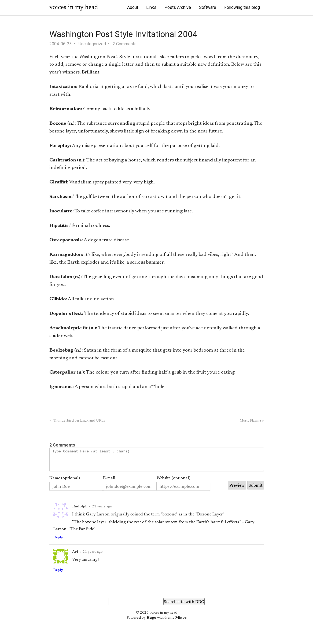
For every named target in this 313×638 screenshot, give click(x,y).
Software (207, 7)
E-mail (109, 482)
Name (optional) (64, 482)
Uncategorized (92, 43)
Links (151, 7)
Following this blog (242, 7)
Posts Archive (177, 7)
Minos (181, 622)
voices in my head (73, 7)
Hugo (151, 622)
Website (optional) (173, 482)
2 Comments (125, 43)
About (132, 7)
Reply (58, 541)
